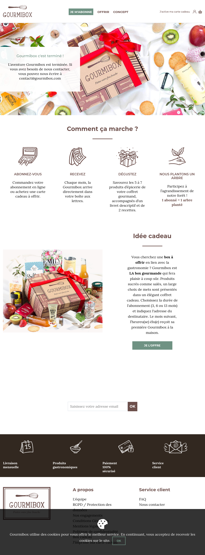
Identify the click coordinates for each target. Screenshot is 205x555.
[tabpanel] (102, 69)
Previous (4, 69)
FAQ (142, 499)
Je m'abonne (81, 12)
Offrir (103, 12)
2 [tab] (106, 110)
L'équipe (80, 499)
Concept (120, 12)
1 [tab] (99, 110)
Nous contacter (152, 504)
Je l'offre (152, 345)
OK (133, 406)
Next (201, 69)
